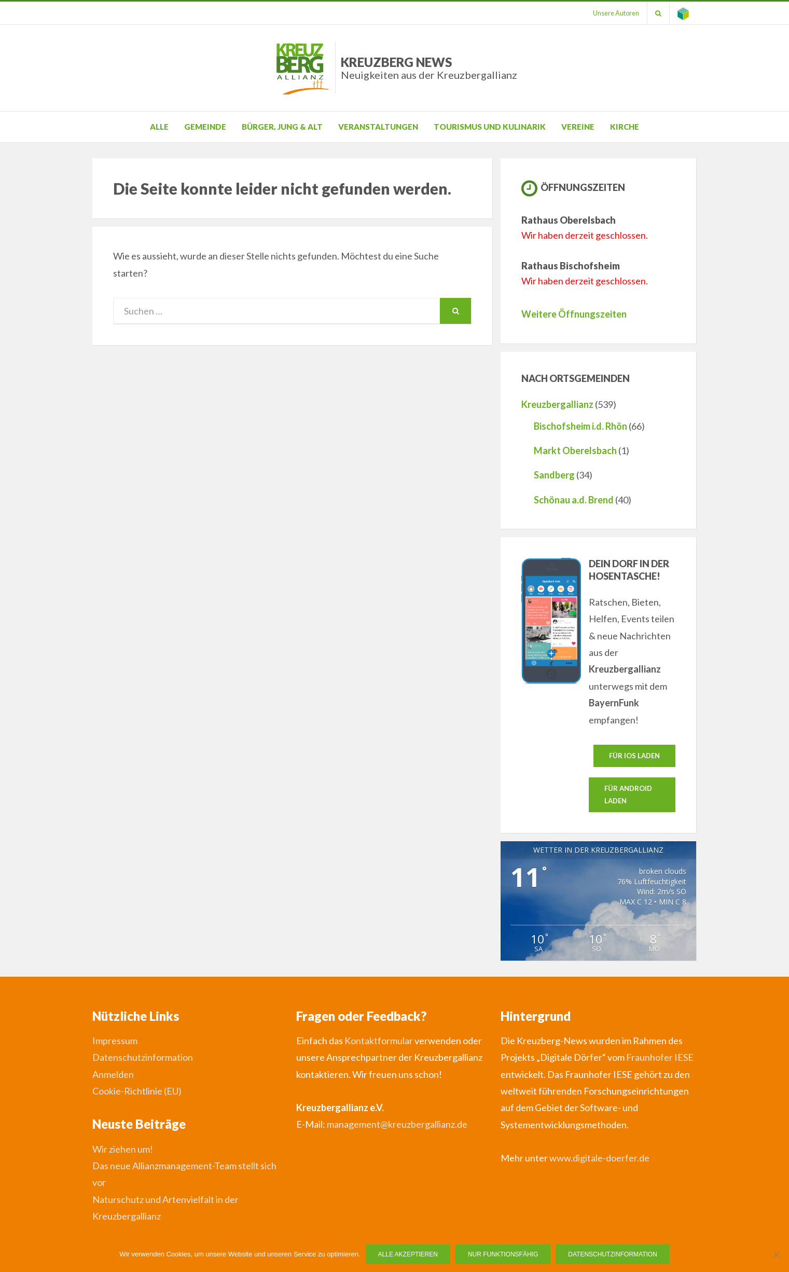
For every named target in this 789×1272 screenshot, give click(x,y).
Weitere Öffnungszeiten (574, 314)
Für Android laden (628, 794)
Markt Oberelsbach (575, 450)
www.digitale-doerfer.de (599, 1158)
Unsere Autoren (616, 13)
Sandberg (554, 475)
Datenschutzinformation (142, 1057)
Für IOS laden (634, 755)
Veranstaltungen (378, 126)
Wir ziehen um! (122, 1149)
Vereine (577, 126)
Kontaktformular (378, 1040)
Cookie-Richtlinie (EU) (137, 1091)
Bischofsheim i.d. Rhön (580, 426)
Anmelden (113, 1074)
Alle (159, 126)
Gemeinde (205, 126)
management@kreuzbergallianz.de (397, 1124)
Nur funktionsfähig (503, 1254)
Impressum (114, 1040)
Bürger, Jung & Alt (282, 126)
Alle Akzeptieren (408, 1254)
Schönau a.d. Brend (574, 499)
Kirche (624, 126)
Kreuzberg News (429, 67)
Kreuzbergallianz (557, 404)
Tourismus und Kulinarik (490, 126)
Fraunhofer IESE (660, 1057)
